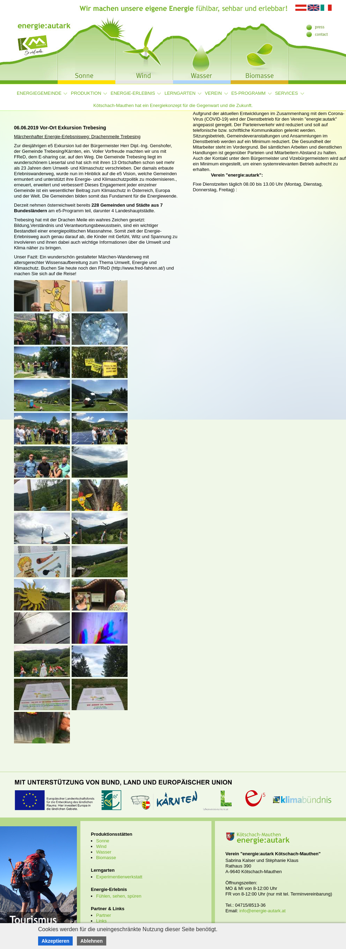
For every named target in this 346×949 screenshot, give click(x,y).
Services (286, 93)
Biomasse (106, 857)
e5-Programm (248, 93)
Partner (103, 915)
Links (101, 920)
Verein (213, 93)
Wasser (103, 852)
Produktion (86, 93)
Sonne (102, 840)
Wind (101, 846)
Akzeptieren (55, 941)
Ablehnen (91, 941)
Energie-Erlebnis (133, 93)
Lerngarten (180, 93)
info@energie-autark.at (262, 910)
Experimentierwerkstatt (119, 876)
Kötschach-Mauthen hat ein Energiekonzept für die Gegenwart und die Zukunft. (173, 105)
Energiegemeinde (39, 93)
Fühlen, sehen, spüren (118, 896)
